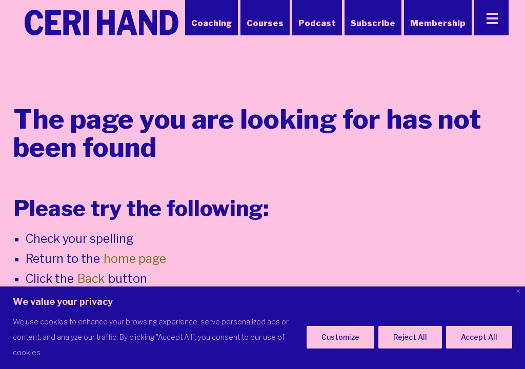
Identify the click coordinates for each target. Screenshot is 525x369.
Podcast (317, 23)
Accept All (479, 337)
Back (91, 279)
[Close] (518, 291)
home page (135, 259)
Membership (438, 23)
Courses (265, 23)
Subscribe (373, 23)
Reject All (410, 337)
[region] (262, 327)
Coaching (211, 23)
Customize (340, 337)
